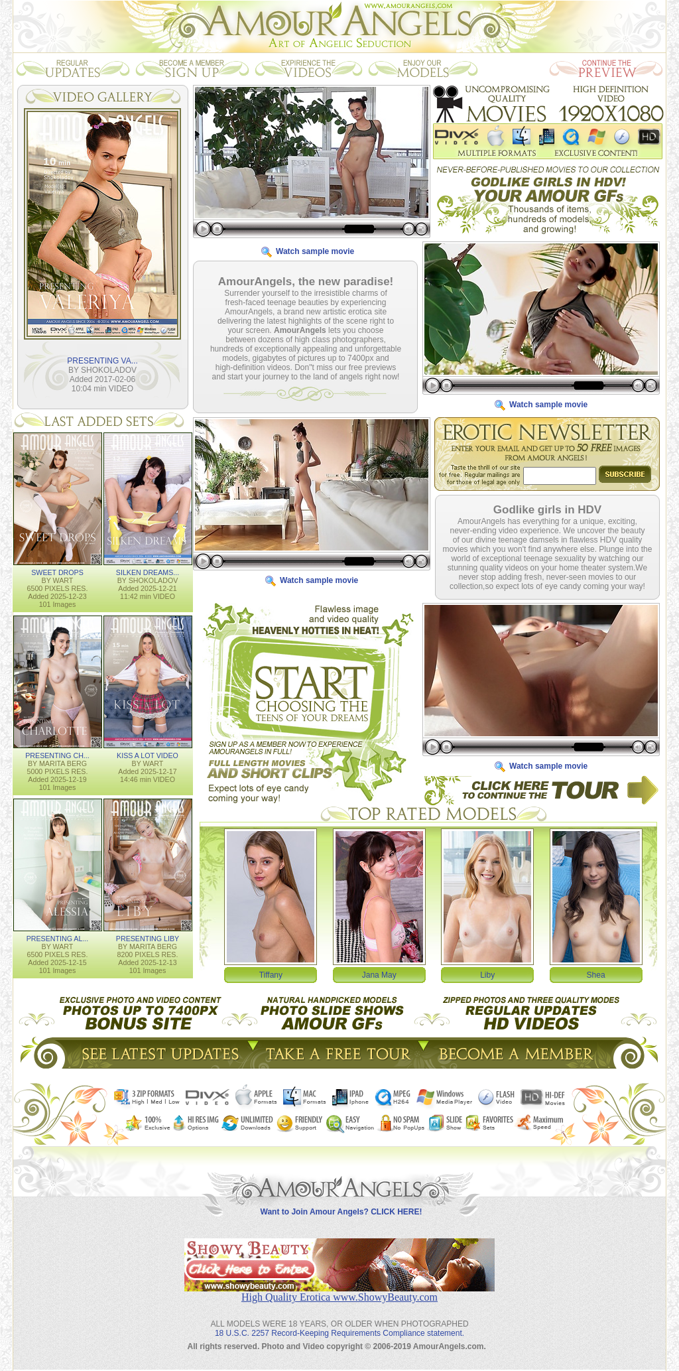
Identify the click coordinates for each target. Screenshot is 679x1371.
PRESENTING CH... (57, 755)
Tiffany (270, 974)
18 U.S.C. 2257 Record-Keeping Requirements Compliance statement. (339, 1322)
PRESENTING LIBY (147, 938)
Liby (487, 974)
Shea (596, 974)
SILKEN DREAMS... (147, 572)
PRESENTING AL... (58, 938)
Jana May (379, 974)
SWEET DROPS (57, 572)
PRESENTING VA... (102, 360)
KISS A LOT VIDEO (147, 755)
